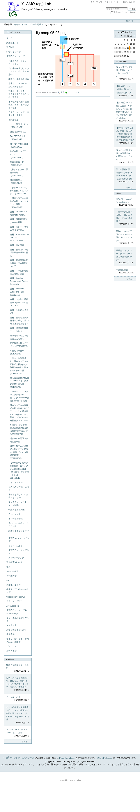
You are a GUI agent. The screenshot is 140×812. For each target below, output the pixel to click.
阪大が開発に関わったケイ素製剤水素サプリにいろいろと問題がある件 (125, 175)
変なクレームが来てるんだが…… (125, 202)
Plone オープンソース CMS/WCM (19, 758)
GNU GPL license (105, 758)
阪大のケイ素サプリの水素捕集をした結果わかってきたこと (125, 156)
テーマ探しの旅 (17, 699)
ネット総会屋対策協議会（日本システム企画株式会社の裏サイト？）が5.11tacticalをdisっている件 (17, 715)
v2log (118, 193)
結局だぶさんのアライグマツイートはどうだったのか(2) (125, 237)
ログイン (130, 21)
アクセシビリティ (112, 2)
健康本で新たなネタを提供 (17, 668)
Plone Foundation (67, 758)
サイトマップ (96, 2)
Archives (10, 659)
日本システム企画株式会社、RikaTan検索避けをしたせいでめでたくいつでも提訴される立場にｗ (17, 684)
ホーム (9, 38)
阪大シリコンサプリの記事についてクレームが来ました (125, 73)
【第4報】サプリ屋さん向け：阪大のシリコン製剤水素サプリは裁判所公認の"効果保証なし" (125, 136)
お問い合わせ (129, 2)
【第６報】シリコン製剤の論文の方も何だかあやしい (125, 91)
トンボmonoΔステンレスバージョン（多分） (17, 732)
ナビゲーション (13, 32)
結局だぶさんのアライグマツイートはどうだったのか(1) (125, 256)
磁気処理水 (38, 24)
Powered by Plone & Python (70, 780)
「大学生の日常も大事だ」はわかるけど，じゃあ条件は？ (125, 218)
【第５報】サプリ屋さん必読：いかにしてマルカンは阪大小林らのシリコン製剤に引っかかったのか (125, 111)
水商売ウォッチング (22, 24)
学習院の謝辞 (125, 271)
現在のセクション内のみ (125, 12)
